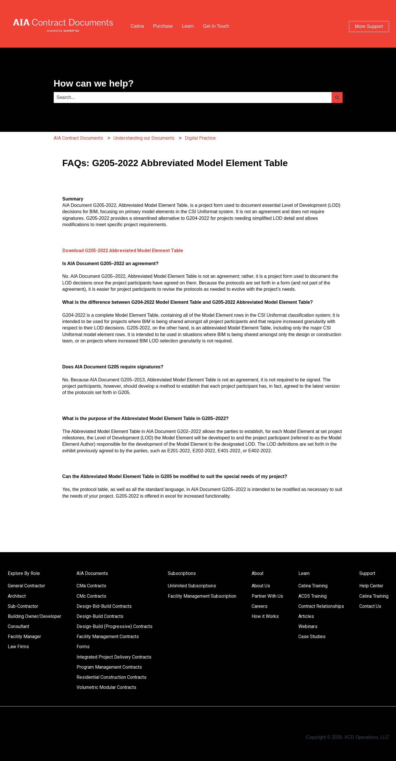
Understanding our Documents (144, 138)
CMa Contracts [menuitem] (91, 585)
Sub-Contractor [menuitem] (23, 606)
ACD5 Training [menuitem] (312, 596)
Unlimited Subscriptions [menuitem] (192, 585)
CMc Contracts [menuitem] (91, 596)
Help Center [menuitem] (371, 585)
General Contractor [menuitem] (26, 585)
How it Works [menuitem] (265, 616)
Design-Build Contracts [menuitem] (100, 616)
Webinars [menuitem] (307, 626)
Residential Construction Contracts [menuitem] (111, 677)
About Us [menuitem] (261, 585)
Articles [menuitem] (306, 616)
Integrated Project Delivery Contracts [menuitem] (114, 657)
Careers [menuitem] (259, 606)
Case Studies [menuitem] (312, 636)
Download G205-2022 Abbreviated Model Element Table (122, 250)
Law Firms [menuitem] (18, 646)
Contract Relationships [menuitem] (321, 606)
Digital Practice (200, 138)
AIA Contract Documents (78, 138)
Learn (188, 26)
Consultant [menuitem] (18, 626)
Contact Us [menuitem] (370, 606)
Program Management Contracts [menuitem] (109, 667)
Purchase (163, 26)
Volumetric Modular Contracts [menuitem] (106, 687)
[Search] (337, 97)
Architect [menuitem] (17, 596)
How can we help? (94, 83)
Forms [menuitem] (83, 646)
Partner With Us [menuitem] (267, 596)
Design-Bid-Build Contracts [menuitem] (104, 606)
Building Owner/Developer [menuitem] (34, 616)
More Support (369, 26)
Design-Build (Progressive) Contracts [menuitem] (115, 626)
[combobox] (193, 97)
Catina (137, 26)
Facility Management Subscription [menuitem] (202, 596)
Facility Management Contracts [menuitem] (108, 636)
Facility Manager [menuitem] (24, 636)
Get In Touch (216, 26)
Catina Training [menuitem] (313, 585)
